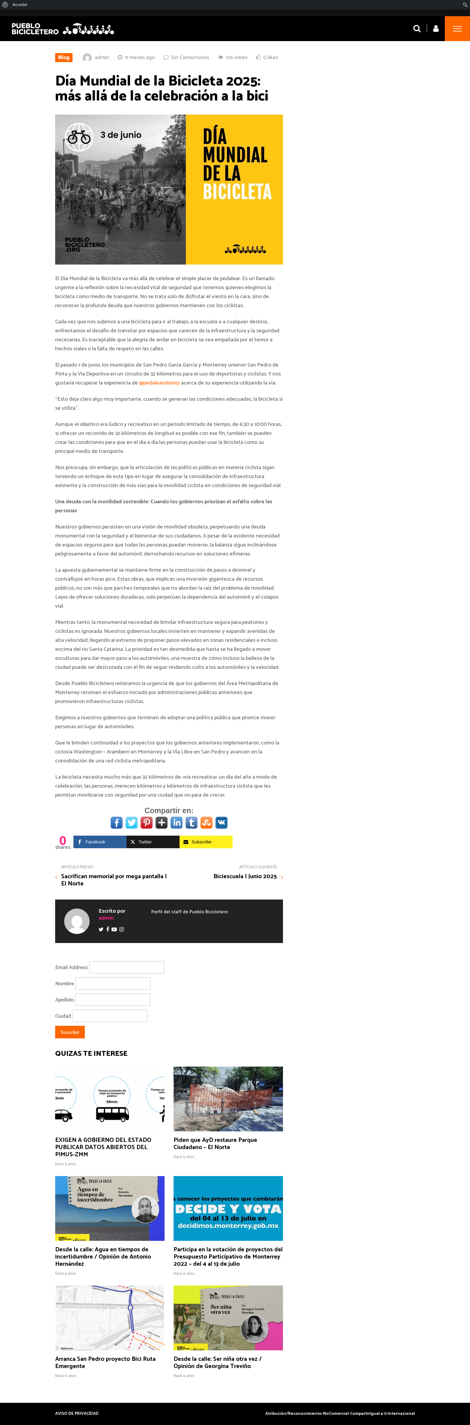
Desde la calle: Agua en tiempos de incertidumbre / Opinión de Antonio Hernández (103, 1257)
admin (102, 57)
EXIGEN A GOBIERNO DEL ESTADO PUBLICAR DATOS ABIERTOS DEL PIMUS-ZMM (103, 1147)
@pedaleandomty (159, 383)
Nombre (64, 983)
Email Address (71, 967)
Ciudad (63, 1016)
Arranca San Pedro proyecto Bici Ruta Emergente (105, 1362)
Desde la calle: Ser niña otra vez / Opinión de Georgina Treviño (218, 1362)
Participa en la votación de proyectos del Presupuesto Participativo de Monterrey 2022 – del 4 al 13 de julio (228, 1257)
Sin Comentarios (190, 57)
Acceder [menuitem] (20, 4)
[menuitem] (5, 5)
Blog (64, 57)
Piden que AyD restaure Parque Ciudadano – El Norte (215, 1143)
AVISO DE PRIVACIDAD (77, 1414)
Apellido (64, 999)
